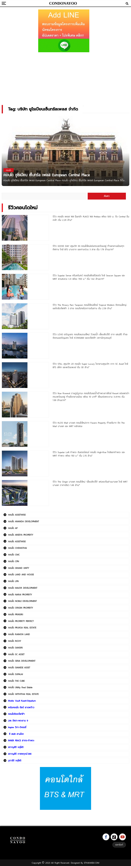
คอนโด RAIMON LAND (19, 634)
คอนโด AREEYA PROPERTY (20, 534)
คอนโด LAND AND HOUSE (21, 574)
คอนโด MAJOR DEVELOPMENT (22, 588)
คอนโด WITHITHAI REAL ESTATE (23, 694)
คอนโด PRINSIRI (15, 614)
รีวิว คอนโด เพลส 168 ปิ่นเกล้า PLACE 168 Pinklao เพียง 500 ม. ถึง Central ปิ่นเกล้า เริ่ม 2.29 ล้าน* (91, 218)
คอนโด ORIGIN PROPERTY (20, 607)
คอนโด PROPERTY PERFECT (21, 621)
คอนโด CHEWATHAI (17, 548)
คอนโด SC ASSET (16, 654)
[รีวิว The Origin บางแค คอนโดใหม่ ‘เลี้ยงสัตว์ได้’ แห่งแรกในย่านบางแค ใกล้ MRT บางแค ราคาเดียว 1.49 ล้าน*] (25, 493)
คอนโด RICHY (14, 641)
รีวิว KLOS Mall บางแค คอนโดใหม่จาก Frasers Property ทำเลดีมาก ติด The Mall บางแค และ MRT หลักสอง (89, 424)
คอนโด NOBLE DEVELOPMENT (22, 601)
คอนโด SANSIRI (15, 647)
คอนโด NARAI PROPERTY (20, 594)
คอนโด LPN (13, 581)
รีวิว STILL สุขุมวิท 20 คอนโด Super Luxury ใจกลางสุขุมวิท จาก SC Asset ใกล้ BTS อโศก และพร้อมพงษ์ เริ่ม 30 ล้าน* (90, 365)
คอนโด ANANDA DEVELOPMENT (23, 521)
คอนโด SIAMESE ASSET (19, 667)
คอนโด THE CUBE (16, 681)
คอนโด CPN (13, 561)
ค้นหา (107, 196)
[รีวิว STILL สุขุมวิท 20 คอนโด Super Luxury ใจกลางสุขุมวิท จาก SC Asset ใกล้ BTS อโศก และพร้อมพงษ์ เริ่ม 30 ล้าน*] (25, 375)
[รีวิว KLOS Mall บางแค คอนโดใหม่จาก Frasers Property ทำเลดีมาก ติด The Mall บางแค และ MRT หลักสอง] (25, 434)
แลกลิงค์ (119, 844)
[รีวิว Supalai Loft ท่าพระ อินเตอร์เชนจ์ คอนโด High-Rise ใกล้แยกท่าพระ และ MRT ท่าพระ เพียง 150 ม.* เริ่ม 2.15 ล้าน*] (25, 463)
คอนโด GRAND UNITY (18, 568)
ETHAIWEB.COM (91, 862)
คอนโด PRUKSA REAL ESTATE (22, 627)
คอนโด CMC (14, 554)
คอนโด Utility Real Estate (20, 687)
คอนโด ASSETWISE (17, 514)
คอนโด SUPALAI (15, 674)
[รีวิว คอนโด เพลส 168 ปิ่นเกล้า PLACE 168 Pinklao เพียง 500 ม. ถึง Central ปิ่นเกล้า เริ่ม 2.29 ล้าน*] (25, 228)
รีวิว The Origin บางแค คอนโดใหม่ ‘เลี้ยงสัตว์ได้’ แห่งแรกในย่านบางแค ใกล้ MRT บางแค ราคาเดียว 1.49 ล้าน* (90, 483)
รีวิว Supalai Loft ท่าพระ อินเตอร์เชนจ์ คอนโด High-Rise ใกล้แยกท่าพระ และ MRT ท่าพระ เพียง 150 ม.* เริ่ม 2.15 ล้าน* (89, 453)
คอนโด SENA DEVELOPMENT (21, 661)
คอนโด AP (12, 528)
